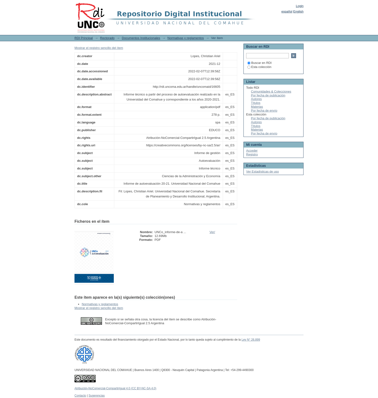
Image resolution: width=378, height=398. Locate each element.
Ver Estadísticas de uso (262, 171)
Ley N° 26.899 (251, 339)
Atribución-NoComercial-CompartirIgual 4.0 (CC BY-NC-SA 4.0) (115, 388)
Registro (252, 154)
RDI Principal (83, 38)
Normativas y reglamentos (186, 38)
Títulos (255, 103)
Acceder (252, 150)
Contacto (80, 395)
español (286, 11)
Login (300, 6)
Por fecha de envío (264, 110)
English (298, 11)
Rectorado (107, 38)
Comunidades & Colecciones (271, 91)
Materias (257, 106)
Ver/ (212, 232)
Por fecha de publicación (268, 95)
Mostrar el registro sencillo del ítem (98, 48)
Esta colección (259, 67)
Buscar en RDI (259, 63)
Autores (256, 99)
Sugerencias (96, 395)
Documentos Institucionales (141, 38)
